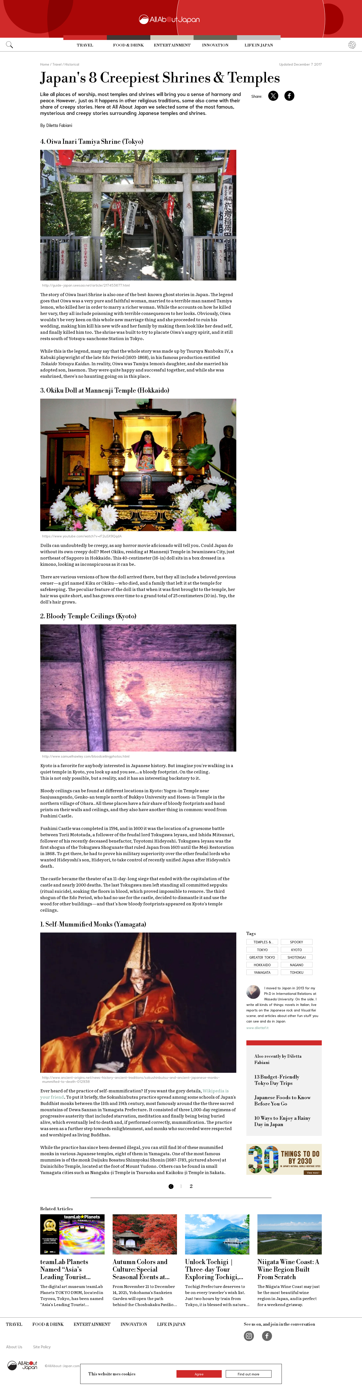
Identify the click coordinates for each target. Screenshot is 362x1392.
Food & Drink (128, 45)
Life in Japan (259, 45)
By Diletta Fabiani (56, 125)
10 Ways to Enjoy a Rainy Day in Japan (282, 1121)
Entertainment (172, 45)
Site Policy (42, 1346)
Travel (85, 45)
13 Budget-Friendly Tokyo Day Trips (276, 1080)
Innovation (215, 45)
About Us (14, 1346)
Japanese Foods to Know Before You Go (282, 1101)
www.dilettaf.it (257, 1027)
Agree (199, 1374)
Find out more (248, 1374)
